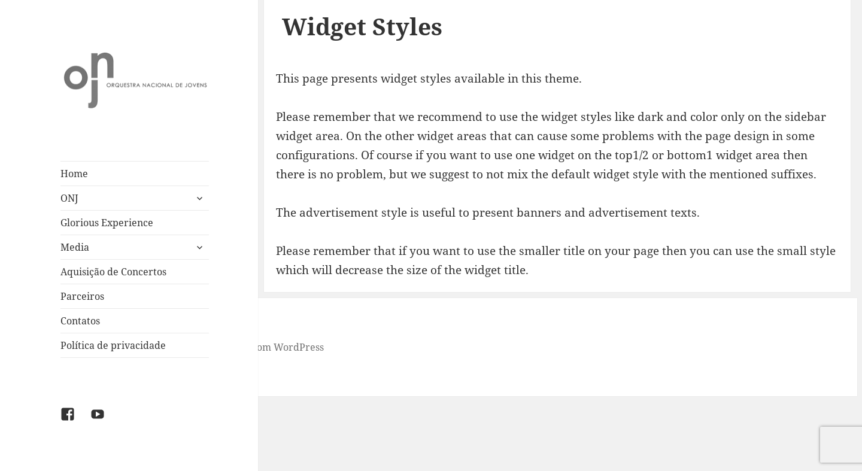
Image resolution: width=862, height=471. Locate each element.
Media (74, 247)
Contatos (80, 320)
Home (74, 173)
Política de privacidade (113, 345)
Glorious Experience (106, 222)
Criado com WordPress (271, 347)
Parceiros (82, 296)
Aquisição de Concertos (113, 271)
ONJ (69, 198)
